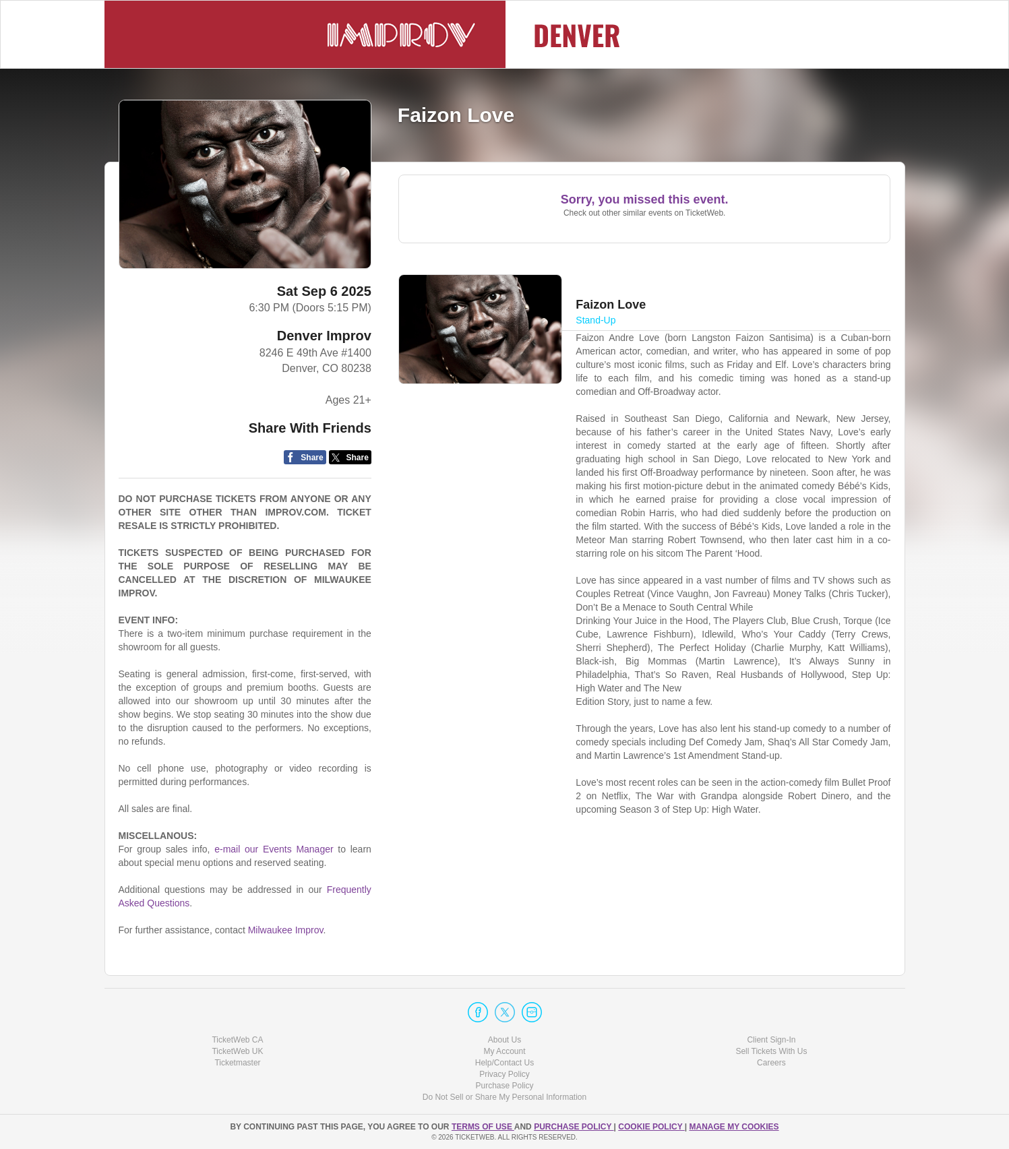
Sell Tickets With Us (771, 1051)
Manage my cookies (733, 1126)
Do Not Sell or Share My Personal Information (504, 1097)
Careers (771, 1062)
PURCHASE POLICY (573, 1126)
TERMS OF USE (483, 1126)
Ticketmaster (237, 1062)
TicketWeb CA (237, 1040)
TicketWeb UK (237, 1051)
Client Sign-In (771, 1040)
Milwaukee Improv (286, 930)
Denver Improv (324, 335)
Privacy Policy (504, 1074)
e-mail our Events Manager (273, 849)
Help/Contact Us (504, 1062)
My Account (504, 1051)
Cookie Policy (651, 1126)
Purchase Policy (504, 1085)
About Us (504, 1040)
